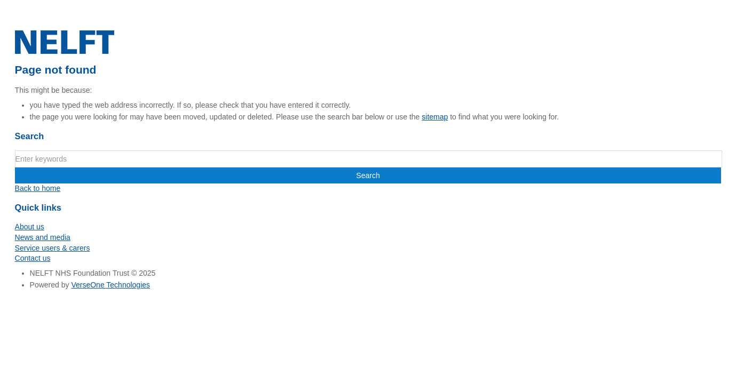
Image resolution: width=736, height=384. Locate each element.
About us (29, 226)
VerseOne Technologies (110, 285)
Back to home (38, 188)
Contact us (33, 258)
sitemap (435, 117)
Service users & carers (52, 248)
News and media (42, 237)
